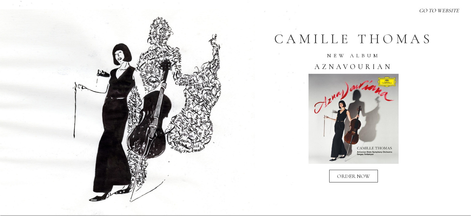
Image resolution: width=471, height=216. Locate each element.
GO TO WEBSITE (439, 10)
